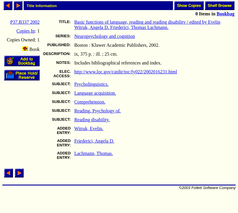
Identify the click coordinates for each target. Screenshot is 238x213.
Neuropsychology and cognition (104, 36)
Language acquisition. (95, 93)
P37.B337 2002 (25, 22)
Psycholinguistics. (91, 84)
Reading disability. (92, 119)
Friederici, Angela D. (94, 140)
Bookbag (225, 13)
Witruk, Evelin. (88, 128)
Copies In (26, 30)
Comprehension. (89, 101)
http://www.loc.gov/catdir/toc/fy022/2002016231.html (125, 71)
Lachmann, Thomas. (93, 153)
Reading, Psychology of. (97, 110)
